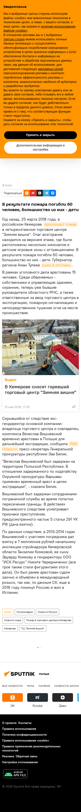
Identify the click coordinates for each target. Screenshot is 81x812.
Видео (10, 379)
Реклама (8, 756)
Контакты (25, 723)
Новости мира (12, 620)
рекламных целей (50, 69)
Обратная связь (26, 756)
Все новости (12, 686)
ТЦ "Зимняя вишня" (32, 628)
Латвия (44, 686)
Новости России (47, 612)
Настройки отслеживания (20, 762)
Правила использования (19, 729)
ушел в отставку (56, 264)
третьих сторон (14, 39)
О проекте (9, 723)
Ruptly (8, 185)
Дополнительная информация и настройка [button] (40, 147)
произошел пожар (60, 224)
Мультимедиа (25, 612)
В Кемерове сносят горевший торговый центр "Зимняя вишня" (40, 392)
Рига (30, 686)
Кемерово (10, 628)
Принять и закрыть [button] (40, 135)
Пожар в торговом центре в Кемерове (48, 620)
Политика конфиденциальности (24, 735)
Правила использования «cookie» (25, 740)
